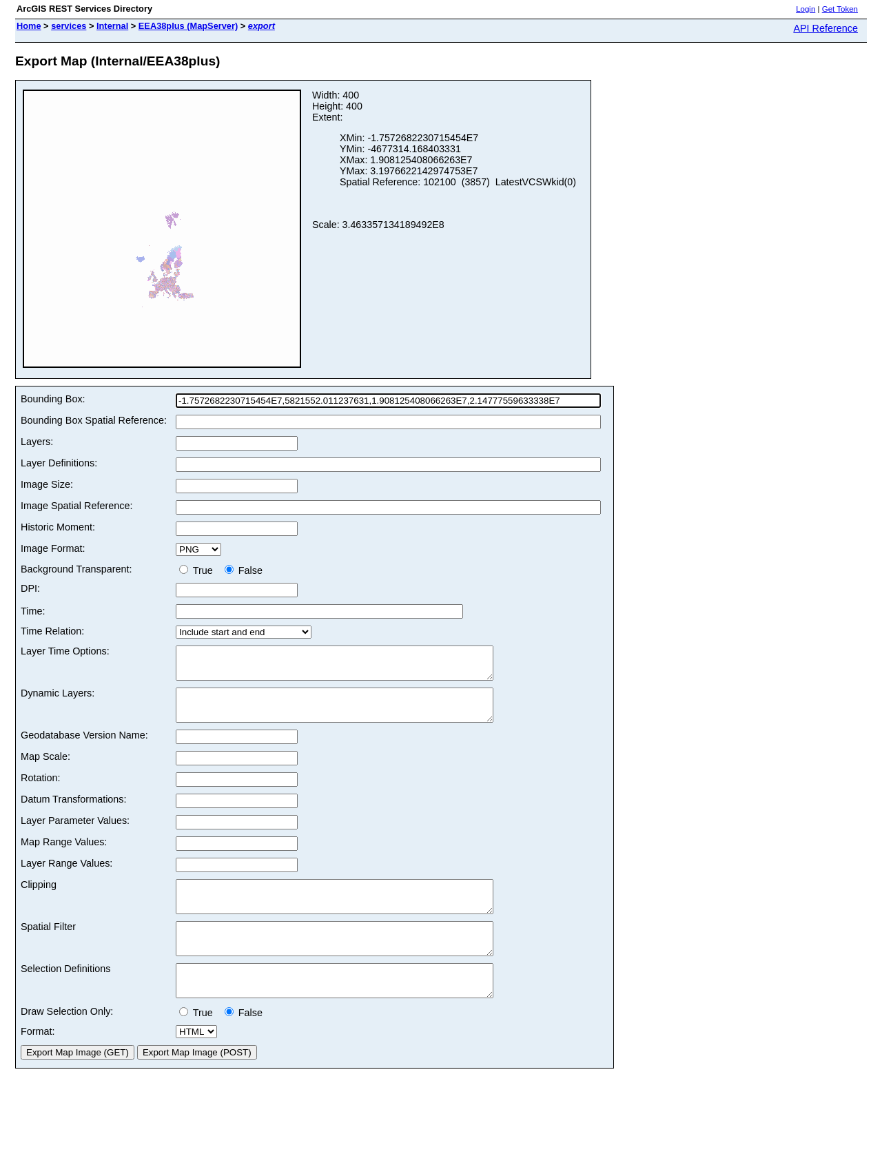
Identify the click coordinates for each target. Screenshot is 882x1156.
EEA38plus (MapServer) (188, 26)
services (68, 26)
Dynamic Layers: (57, 699)
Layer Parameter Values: (75, 832)
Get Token (840, 9)
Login (805, 9)
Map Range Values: (64, 854)
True (198, 570)
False (244, 570)
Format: (38, 1062)
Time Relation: (52, 631)
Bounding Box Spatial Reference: (94, 420)
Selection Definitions (65, 993)
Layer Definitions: (59, 462)
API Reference (825, 28)
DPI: (30, 588)
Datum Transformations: (74, 811)
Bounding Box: (53, 398)
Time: (33, 611)
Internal (112, 26)
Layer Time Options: (65, 651)
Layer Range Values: (66, 875)
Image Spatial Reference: (76, 505)
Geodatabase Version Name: (84, 747)
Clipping (39, 896)
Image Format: (53, 548)
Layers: (37, 441)
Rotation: (41, 790)
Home (29, 26)
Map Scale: (45, 768)
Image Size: (47, 484)
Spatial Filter (48, 945)
